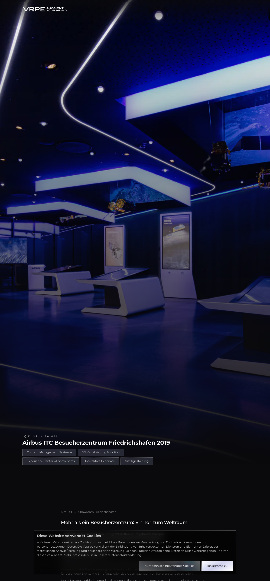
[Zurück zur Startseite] (44, 9)
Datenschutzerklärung (125, 555)
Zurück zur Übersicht (39, 436)
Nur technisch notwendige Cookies (169, 565)
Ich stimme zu (217, 565)
